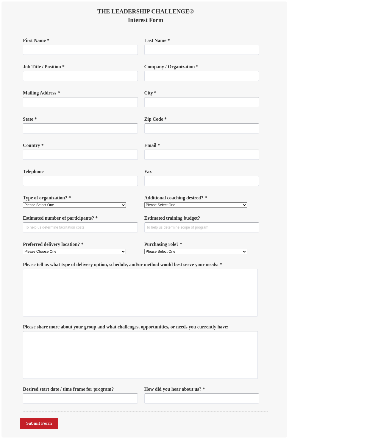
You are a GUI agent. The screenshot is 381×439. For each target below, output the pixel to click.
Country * (33, 145)
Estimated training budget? (172, 218)
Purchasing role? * (163, 244)
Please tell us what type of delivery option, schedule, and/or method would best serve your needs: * (122, 264)
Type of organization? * (47, 197)
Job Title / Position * (44, 66)
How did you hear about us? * (174, 389)
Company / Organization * (171, 66)
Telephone (33, 171)
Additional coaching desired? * (175, 197)
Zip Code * (155, 119)
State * (30, 119)
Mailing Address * (41, 92)
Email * (152, 145)
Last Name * (157, 40)
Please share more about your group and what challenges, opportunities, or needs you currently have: (126, 326)
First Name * (36, 40)
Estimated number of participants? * (60, 218)
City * (150, 92)
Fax (148, 171)
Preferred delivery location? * (53, 244)
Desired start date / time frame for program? (68, 389)
